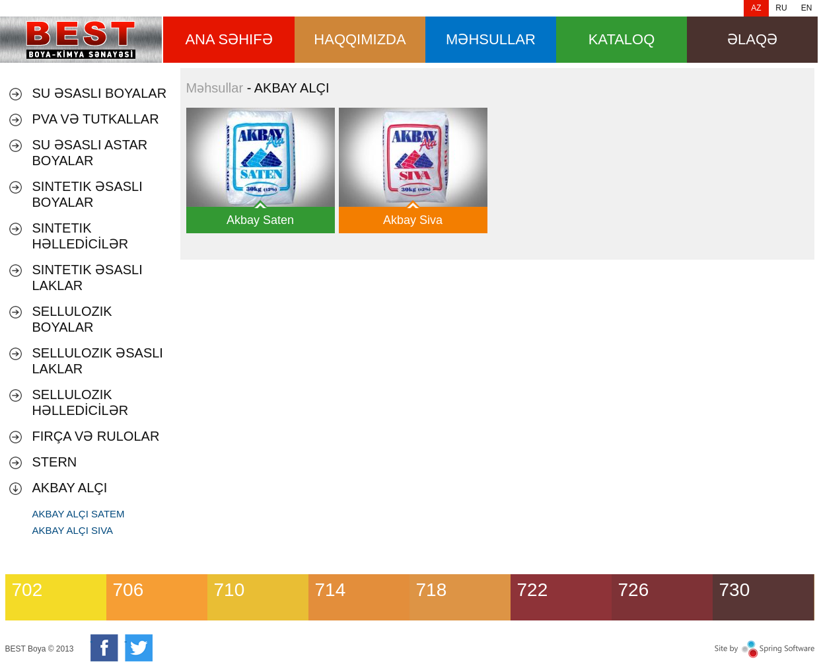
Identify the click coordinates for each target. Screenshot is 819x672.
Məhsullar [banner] (81, 40)
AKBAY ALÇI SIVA (73, 530)
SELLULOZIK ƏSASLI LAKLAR (97, 361)
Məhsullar (215, 88)
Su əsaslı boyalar (99, 93)
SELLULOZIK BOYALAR (72, 319)
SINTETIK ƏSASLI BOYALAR (87, 194)
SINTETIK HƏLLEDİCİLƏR (80, 236)
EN (806, 8)
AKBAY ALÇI (70, 487)
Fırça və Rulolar (96, 436)
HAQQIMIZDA (360, 39)
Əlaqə (752, 39)
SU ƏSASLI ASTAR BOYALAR (90, 152)
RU (781, 8)
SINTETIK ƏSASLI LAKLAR (87, 277)
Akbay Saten (260, 220)
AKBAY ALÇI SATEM (78, 513)
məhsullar (491, 39)
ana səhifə (228, 39)
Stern (54, 462)
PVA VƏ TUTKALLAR (95, 119)
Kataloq (621, 39)
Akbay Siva (413, 220)
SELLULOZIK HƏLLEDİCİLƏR (80, 402)
